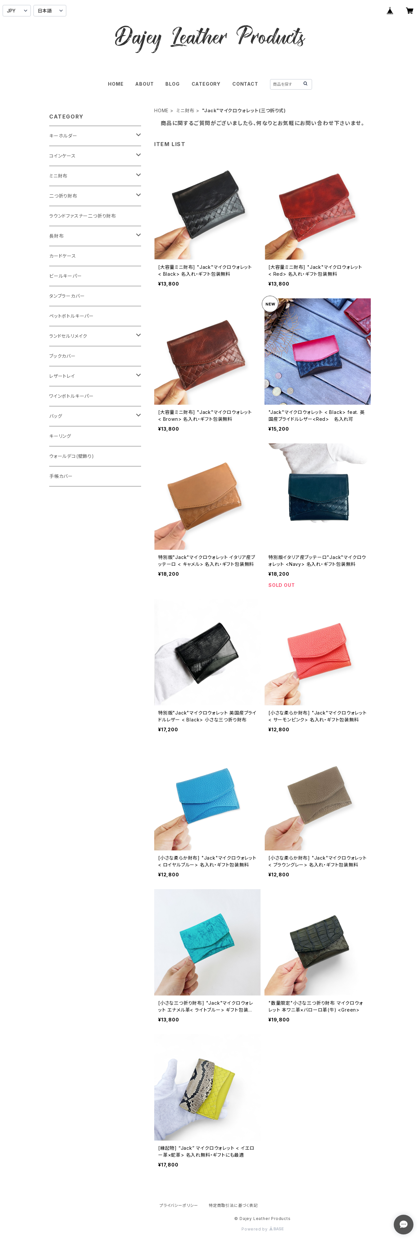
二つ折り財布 (63, 196)
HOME (115, 84)
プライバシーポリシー (178, 1205)
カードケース (62, 256)
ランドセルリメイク (68, 336)
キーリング (60, 436)
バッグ (55, 416)
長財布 (56, 236)
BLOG (172, 84)
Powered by (263, 1229)
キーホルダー (63, 136)
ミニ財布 (185, 110)
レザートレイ (62, 376)
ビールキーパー (65, 276)
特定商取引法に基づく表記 (233, 1205)
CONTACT (245, 84)
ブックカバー (62, 356)
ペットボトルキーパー (71, 316)
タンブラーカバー (67, 296)
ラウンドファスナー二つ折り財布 (82, 216)
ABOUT (144, 84)
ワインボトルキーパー (71, 396)
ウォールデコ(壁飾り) (71, 456)
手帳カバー (61, 476)
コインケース (62, 156)
